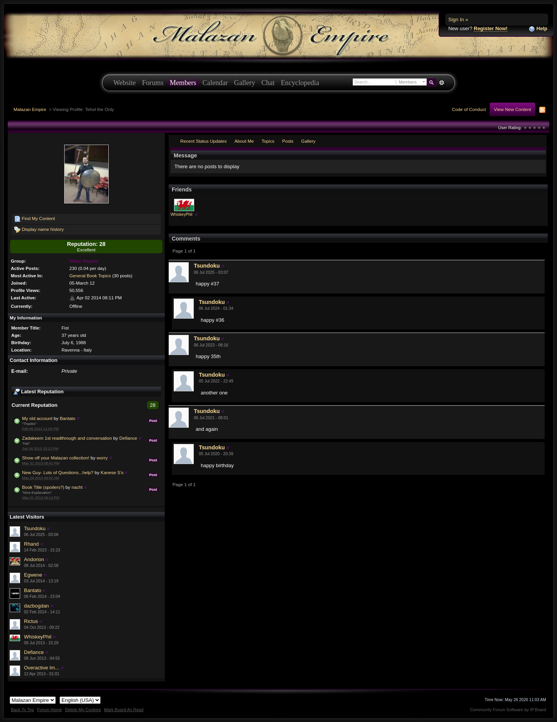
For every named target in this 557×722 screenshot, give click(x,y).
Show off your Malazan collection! (55, 457)
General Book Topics (90, 275)
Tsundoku (35, 528)
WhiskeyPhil (37, 637)
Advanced (441, 83)
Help (538, 29)
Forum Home (49, 709)
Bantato (67, 418)
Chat (268, 83)
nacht (77, 487)
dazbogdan (36, 606)
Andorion (34, 559)
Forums (153, 83)
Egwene (33, 575)
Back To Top (22, 709)
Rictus (31, 621)
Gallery (244, 83)
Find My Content (34, 219)
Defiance (128, 437)
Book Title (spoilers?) (43, 487)
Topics (267, 140)
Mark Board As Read (124, 709)
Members (183, 83)
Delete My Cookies (83, 709)
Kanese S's (112, 472)
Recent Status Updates (203, 140)
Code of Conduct (469, 109)
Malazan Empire (30, 109)
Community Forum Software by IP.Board (508, 709)
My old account (37, 418)
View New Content (512, 109)
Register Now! (490, 28)
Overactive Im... (41, 668)
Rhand (31, 544)
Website (124, 83)
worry (102, 457)
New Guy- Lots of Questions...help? (58, 472)
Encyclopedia (300, 83)
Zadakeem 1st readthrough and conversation (67, 437)
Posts (287, 140)
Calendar (215, 83)
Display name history (39, 230)
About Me (244, 140)
